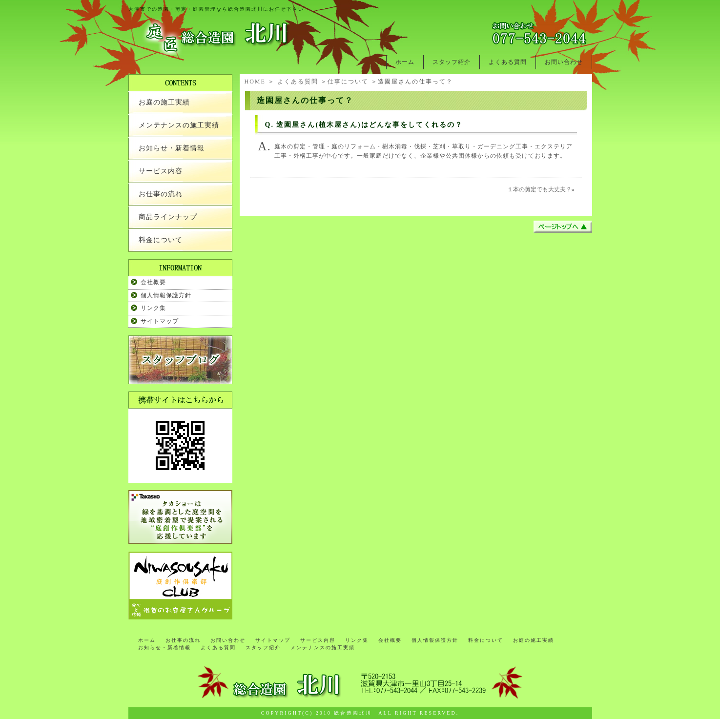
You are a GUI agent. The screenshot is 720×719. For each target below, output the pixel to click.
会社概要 (153, 282)
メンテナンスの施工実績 (179, 125)
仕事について (348, 81)
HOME (255, 81)
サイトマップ (160, 321)
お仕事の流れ (161, 194)
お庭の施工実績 (164, 102)
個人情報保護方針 (166, 295)
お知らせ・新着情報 (172, 148)
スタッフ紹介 (451, 62)
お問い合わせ (564, 62)
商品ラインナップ (168, 217)
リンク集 (153, 308)
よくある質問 (508, 62)
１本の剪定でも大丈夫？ (539, 189)
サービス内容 (161, 171)
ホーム (404, 62)
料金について (161, 240)
